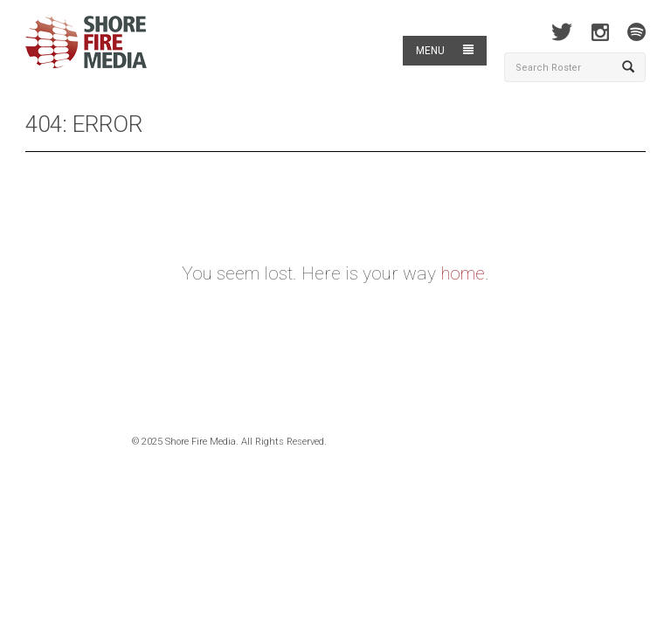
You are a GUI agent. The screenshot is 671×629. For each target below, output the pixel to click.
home (462, 273)
